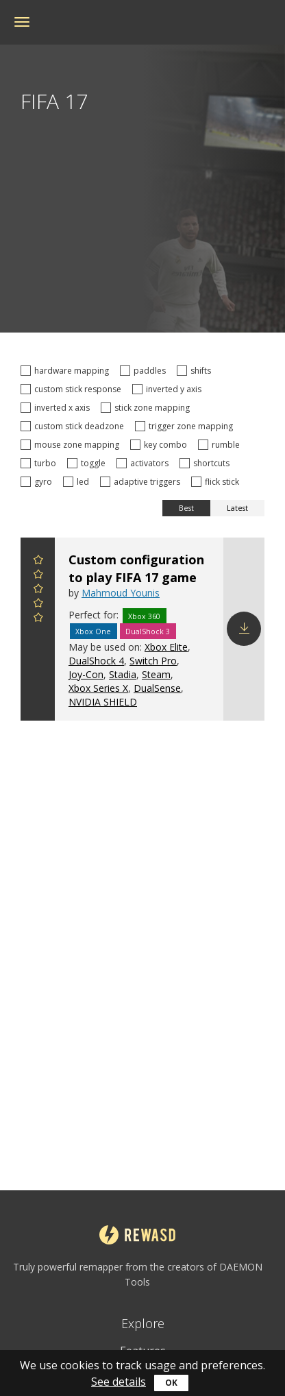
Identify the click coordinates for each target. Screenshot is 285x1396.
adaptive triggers (142, 482)
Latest (237, 508)
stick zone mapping (147, 407)
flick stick (217, 482)
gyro (38, 482)
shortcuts (206, 463)
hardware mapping (67, 370)
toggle (88, 463)
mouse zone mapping (72, 444)
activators (144, 463)
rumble (221, 444)
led (78, 482)
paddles (145, 370)
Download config (244, 629)
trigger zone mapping (186, 426)
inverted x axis (57, 407)
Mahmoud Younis (121, 592)
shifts (196, 370)
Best (186, 508)
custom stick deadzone (74, 426)
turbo (40, 463)
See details (118, 1381)
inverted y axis (169, 389)
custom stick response (73, 389)
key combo (160, 444)
